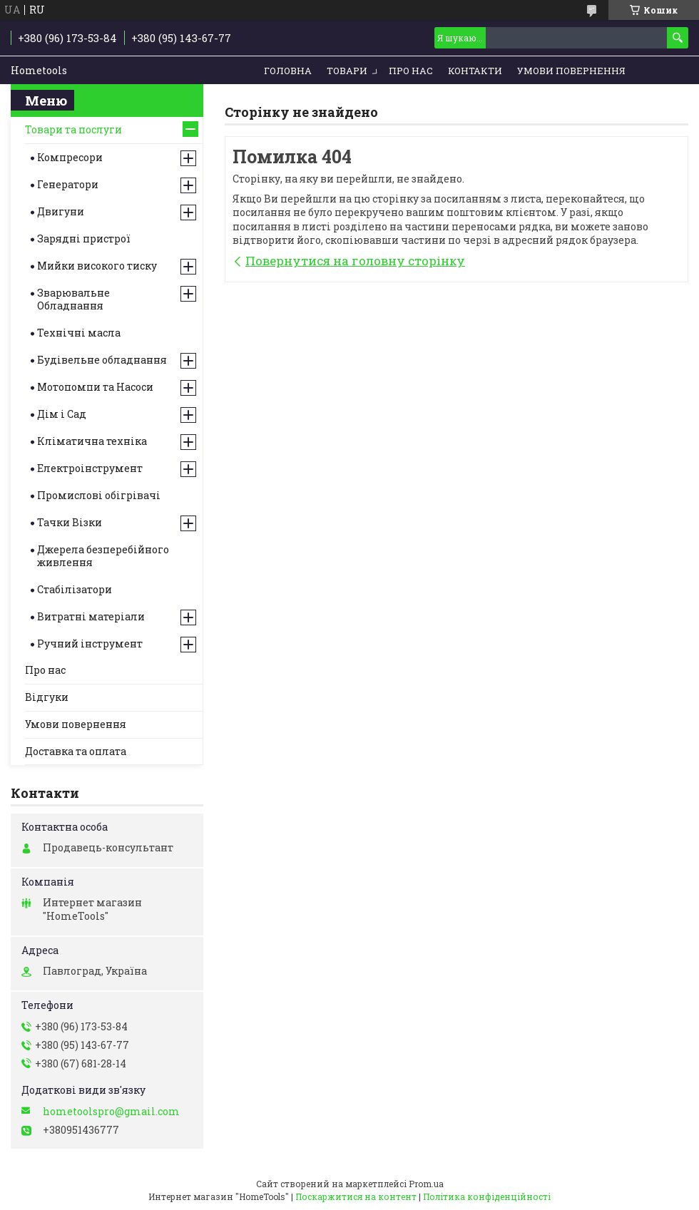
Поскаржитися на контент (356, 1196)
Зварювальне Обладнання (73, 299)
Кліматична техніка (92, 441)
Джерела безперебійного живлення (103, 556)
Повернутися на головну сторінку (355, 260)
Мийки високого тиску (97, 265)
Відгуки (46, 697)
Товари (347, 70)
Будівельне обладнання (102, 359)
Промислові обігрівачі (98, 495)
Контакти (475, 70)
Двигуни (60, 211)
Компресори (70, 157)
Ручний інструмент (90, 643)
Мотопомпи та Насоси (95, 387)
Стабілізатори (74, 589)
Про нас (411, 70)
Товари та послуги (73, 129)
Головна (288, 70)
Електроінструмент (90, 468)
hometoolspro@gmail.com (111, 1111)
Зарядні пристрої (84, 238)
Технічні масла (79, 332)
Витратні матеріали (91, 616)
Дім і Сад (61, 414)
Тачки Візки (69, 522)
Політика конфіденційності (487, 1196)
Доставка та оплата (75, 751)
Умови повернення (571, 70)
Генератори (67, 184)
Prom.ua (426, 1183)
